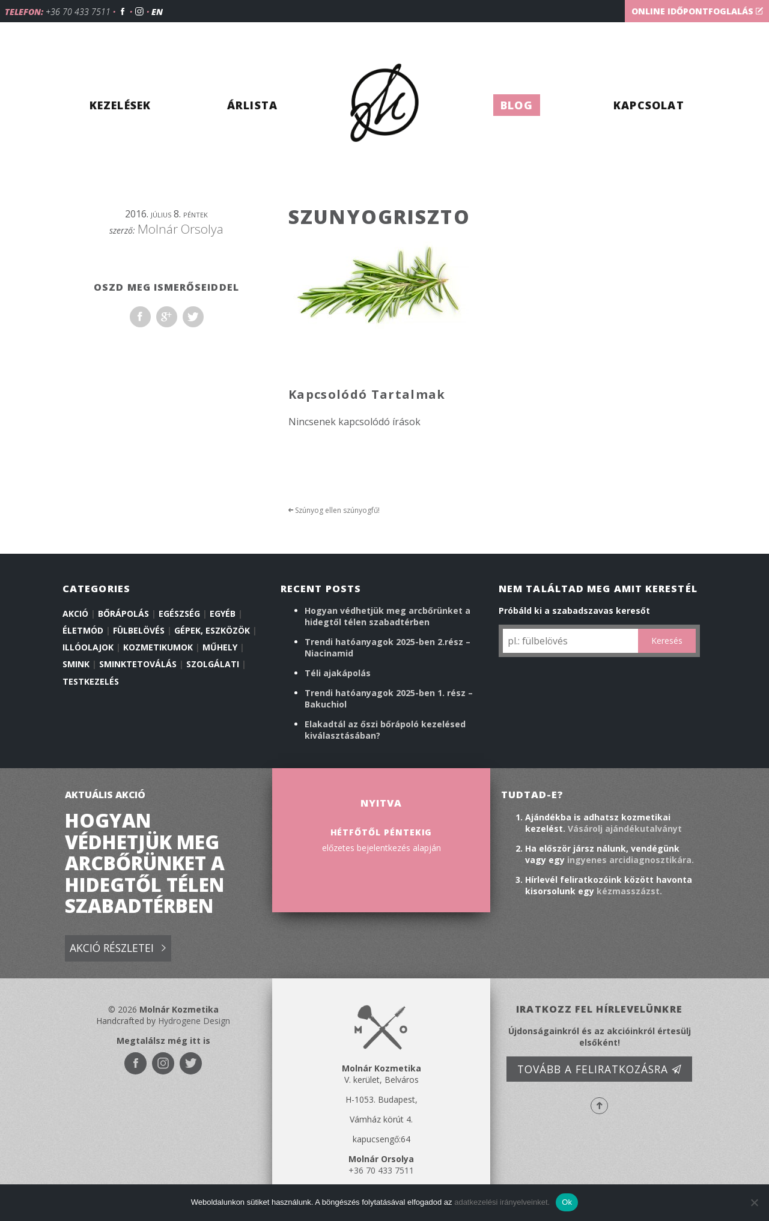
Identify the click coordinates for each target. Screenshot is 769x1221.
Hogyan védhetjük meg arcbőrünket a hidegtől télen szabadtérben (387, 616)
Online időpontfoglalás (697, 11)
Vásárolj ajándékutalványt (625, 828)
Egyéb (223, 613)
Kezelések (120, 105)
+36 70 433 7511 (78, 11)
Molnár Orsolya (180, 228)
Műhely (219, 647)
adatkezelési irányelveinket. (502, 1202)
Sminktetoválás (138, 664)
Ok (567, 1202)
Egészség (179, 613)
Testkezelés (90, 681)
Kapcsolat (648, 105)
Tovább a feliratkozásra (599, 1069)
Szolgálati (212, 664)
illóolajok (88, 647)
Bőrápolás (123, 613)
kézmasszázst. (629, 891)
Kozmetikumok (158, 647)
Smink (76, 664)
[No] (754, 1202)
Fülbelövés (139, 630)
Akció (75, 613)
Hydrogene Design (194, 1020)
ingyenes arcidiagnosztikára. (630, 859)
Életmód (82, 630)
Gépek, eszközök (212, 630)
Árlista (252, 105)
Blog (516, 105)
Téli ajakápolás (338, 673)
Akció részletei (118, 949)
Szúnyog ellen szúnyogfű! (334, 510)
